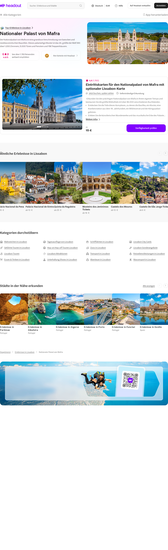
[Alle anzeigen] (149, 285)
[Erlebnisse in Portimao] (7, 328)
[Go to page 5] (47, 126)
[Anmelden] (161, 5)
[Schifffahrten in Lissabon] (99, 241)
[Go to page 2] (42, 126)
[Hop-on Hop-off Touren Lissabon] (60, 247)
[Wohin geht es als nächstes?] (55, 5)
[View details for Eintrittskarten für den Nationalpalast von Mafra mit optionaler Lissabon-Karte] (126, 86)
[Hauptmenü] (5, 352)
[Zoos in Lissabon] (96, 247)
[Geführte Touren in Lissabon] (15, 247)
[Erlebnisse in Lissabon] (24, 352)
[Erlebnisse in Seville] (151, 327)
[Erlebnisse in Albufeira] (35, 328)
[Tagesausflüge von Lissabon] (58, 241)
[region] (42, 104)
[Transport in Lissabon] (98, 253)
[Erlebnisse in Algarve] (67, 327)
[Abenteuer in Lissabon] (98, 259)
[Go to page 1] (39, 126)
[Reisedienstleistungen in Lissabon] (147, 253)
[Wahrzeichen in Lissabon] (13, 241)
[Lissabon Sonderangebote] (143, 247)
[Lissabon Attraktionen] (55, 253)
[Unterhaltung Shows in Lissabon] (60, 259)
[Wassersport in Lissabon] (142, 259)
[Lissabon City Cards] (140, 241)
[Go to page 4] (45, 126)
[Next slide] (165, 153)
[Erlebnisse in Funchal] (123, 327)
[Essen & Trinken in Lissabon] (15, 259)
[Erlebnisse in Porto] (94, 327)
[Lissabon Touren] (9, 253)
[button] (140, 5)
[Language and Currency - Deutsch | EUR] (100, 5)
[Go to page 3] (44, 126)
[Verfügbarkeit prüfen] (146, 128)
